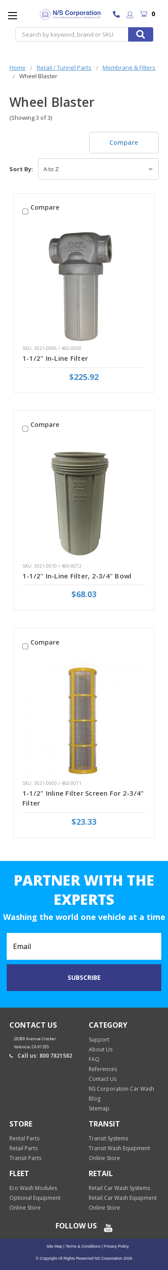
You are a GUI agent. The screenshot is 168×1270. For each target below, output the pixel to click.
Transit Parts (25, 1158)
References (103, 1069)
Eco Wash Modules (33, 1188)
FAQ (94, 1059)
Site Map (54, 1246)
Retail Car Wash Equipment (123, 1198)
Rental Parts (24, 1138)
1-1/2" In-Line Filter (55, 358)
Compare (123, 142)
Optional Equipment (34, 1198)
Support (99, 1039)
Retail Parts (23, 1148)
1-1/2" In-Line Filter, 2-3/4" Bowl (77, 575)
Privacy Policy (116, 1246)
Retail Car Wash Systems (119, 1188)
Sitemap (99, 1108)
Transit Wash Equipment (119, 1148)
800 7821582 (118, 15)
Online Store (104, 1158)
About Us (100, 1049)
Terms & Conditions (82, 1246)
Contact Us (102, 1079)
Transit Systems (108, 1138)
